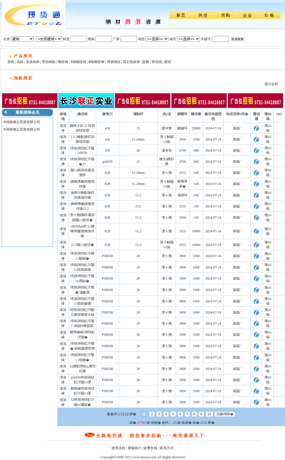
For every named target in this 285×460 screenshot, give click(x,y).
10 (209, 414)
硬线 (167, 62)
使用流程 (118, 448)
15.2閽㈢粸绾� (82, 245)
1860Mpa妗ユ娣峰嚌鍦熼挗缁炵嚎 (82, 231)
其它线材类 (131, 62)
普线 (10, 62)
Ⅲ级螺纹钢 (96, 62)
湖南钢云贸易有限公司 (23, 122)
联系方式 (167, 448)
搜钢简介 (134, 448)
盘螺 (145, 62)
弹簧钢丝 (114, 62)
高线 (20, 62)
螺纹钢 (63, 62)
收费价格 (150, 448)
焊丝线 (157, 62)
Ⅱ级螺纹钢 (78, 62)
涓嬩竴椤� (224, 414)
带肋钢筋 (49, 62)
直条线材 (33, 62)
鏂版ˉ (237, 128)
